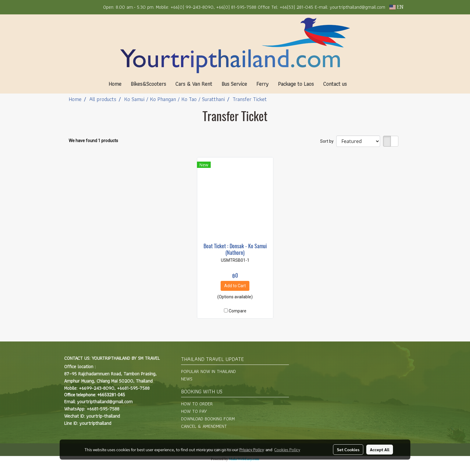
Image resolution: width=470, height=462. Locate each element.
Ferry (262, 83)
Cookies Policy (287, 449)
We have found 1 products (93, 140)
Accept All (379, 449)
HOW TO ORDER (197, 403)
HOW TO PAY (194, 411)
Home (115, 83)
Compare (237, 310)
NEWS (186, 379)
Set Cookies (348, 449)
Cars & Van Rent (193, 83)
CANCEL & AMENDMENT (204, 426)
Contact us (335, 83)
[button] (360, 84)
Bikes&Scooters (148, 83)
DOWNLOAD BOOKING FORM (208, 418)
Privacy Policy (251, 449)
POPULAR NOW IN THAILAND (208, 371)
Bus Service (234, 83)
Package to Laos (296, 83)
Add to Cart (235, 285)
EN (396, 7)
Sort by (328, 141)
